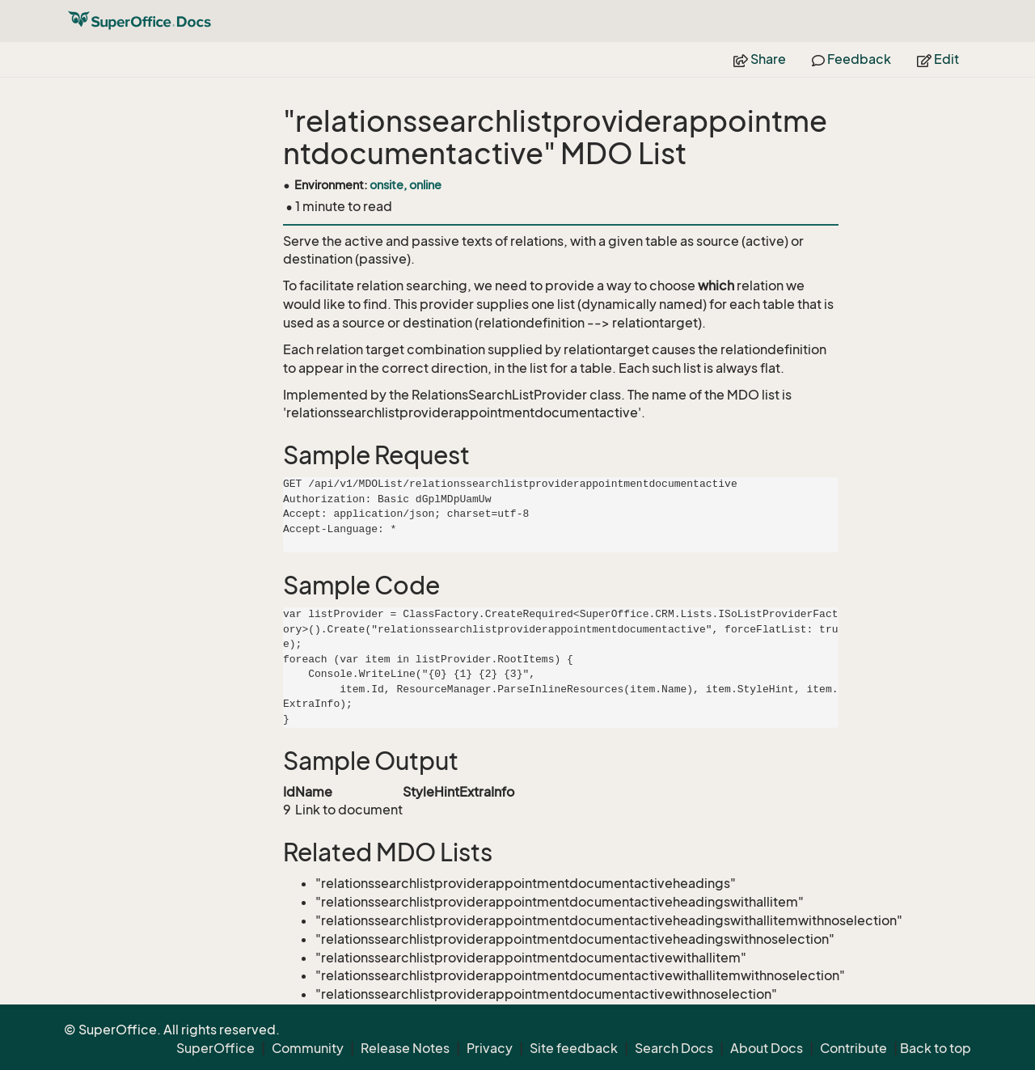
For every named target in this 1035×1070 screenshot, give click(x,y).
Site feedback (574, 1048)
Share (759, 59)
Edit (938, 59)
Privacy (490, 1048)
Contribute (853, 1048)
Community (308, 1048)
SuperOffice (215, 1048)
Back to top (935, 1048)
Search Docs (674, 1048)
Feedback (851, 59)
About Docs (766, 1048)
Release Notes (405, 1048)
